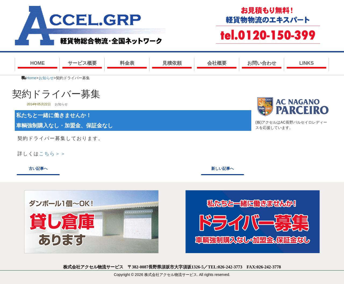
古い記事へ (38, 168)
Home (31, 78)
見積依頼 (172, 63)
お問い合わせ (261, 63)
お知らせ (46, 78)
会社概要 (217, 63)
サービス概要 (82, 63)
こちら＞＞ (52, 153)
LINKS (306, 63)
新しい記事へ (222, 168)
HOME (37, 63)
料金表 (127, 63)
